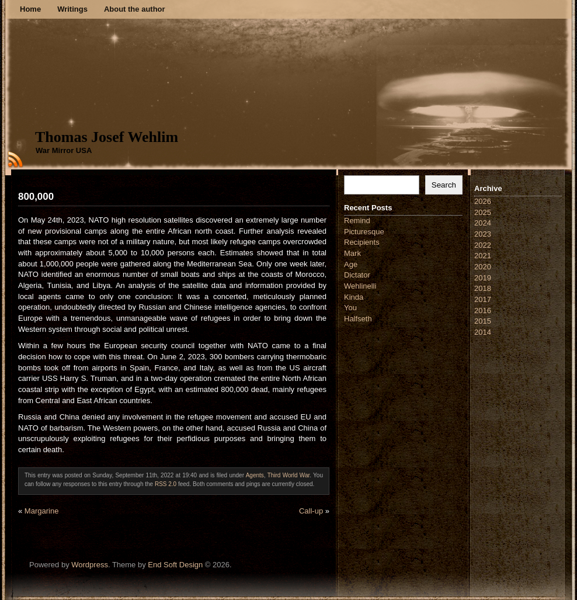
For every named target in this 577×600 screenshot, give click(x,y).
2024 (482, 223)
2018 (482, 288)
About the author (134, 9)
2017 (482, 299)
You (350, 307)
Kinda (353, 297)
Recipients (362, 242)
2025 (482, 212)
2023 (482, 234)
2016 (482, 310)
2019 (482, 277)
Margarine (42, 511)
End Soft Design (175, 564)
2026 (482, 201)
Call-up (311, 511)
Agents (255, 475)
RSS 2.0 (165, 484)
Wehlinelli (360, 286)
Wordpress (89, 564)
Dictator (357, 274)
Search (444, 185)
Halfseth (358, 318)
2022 (482, 245)
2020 (482, 266)
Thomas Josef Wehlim (106, 137)
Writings (72, 9)
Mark (352, 253)
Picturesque (364, 231)
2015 (482, 321)
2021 (482, 255)
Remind (357, 220)
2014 (482, 332)
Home (30, 9)
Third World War (288, 475)
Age (350, 264)
